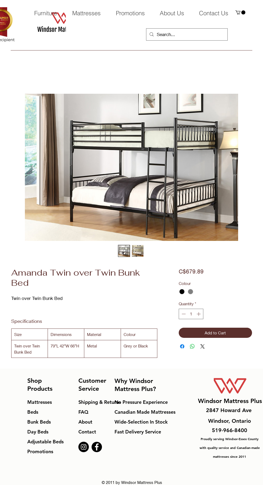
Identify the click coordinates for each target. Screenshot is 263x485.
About (85, 422)
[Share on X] (202, 346)
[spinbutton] (191, 314)
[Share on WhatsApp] (192, 346)
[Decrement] (183, 314)
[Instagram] (83, 447)
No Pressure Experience (141, 402)
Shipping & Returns (99, 402)
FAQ (83, 412)
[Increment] (199, 314)
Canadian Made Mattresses (145, 412)
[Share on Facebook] (182, 346)
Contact (87, 432)
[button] (240, 12)
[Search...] (186, 34)
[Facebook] (97, 447)
